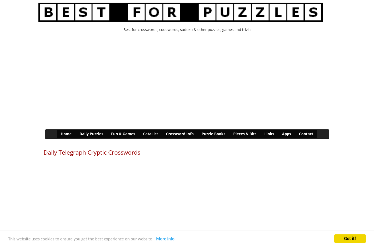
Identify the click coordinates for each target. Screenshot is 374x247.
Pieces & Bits (244, 133)
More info (165, 239)
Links (269, 133)
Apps (286, 133)
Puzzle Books (213, 133)
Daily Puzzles (91, 133)
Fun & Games (123, 133)
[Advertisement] (187, 82)
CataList (150, 133)
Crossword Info (180, 133)
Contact (306, 133)
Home (66, 133)
